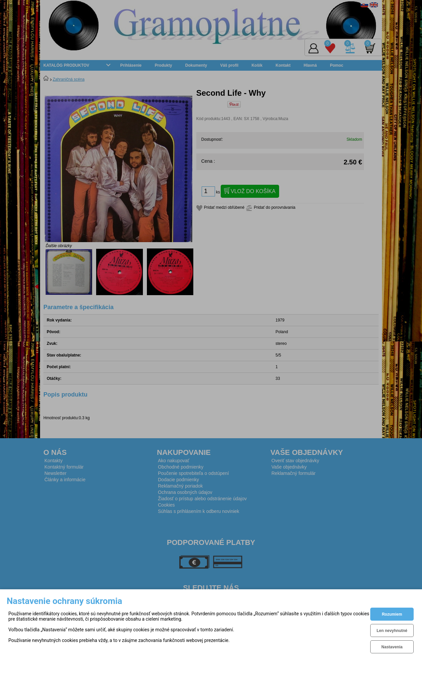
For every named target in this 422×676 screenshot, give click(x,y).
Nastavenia (391, 647)
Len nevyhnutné (392, 630)
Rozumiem (392, 614)
